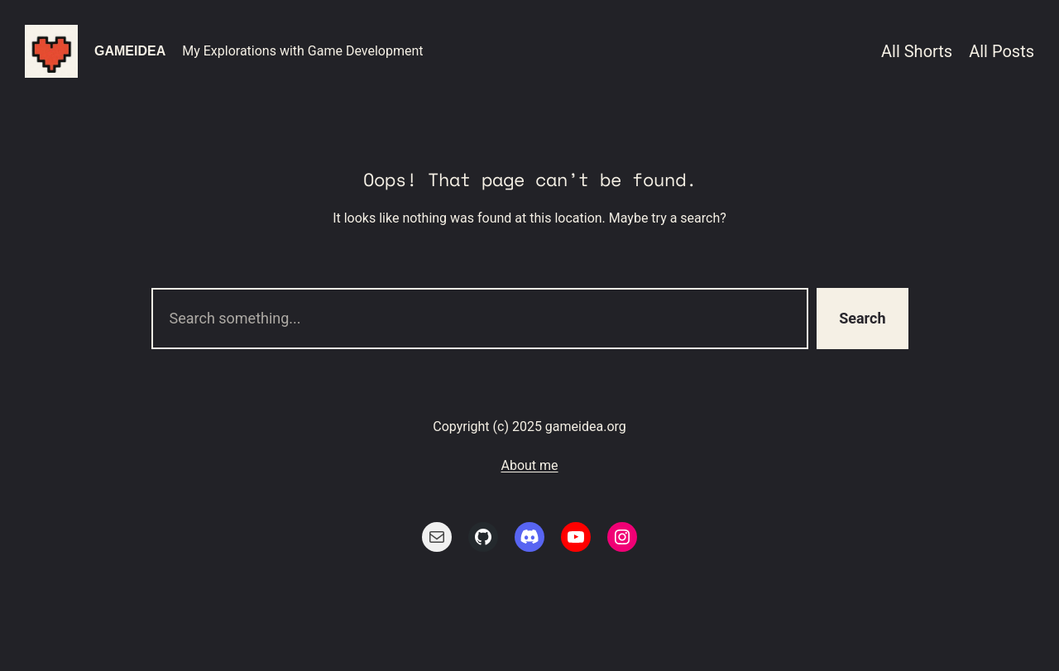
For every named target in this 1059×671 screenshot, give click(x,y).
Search (862, 318)
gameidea (129, 51)
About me (529, 465)
